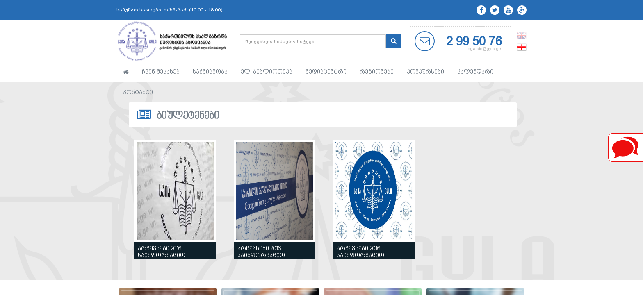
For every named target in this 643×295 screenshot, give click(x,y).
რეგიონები (377, 72)
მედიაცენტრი (326, 72)
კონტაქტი (138, 93)
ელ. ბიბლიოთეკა (266, 72)
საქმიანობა (210, 72)
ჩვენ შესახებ (161, 72)
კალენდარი (475, 72)
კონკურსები (425, 72)
